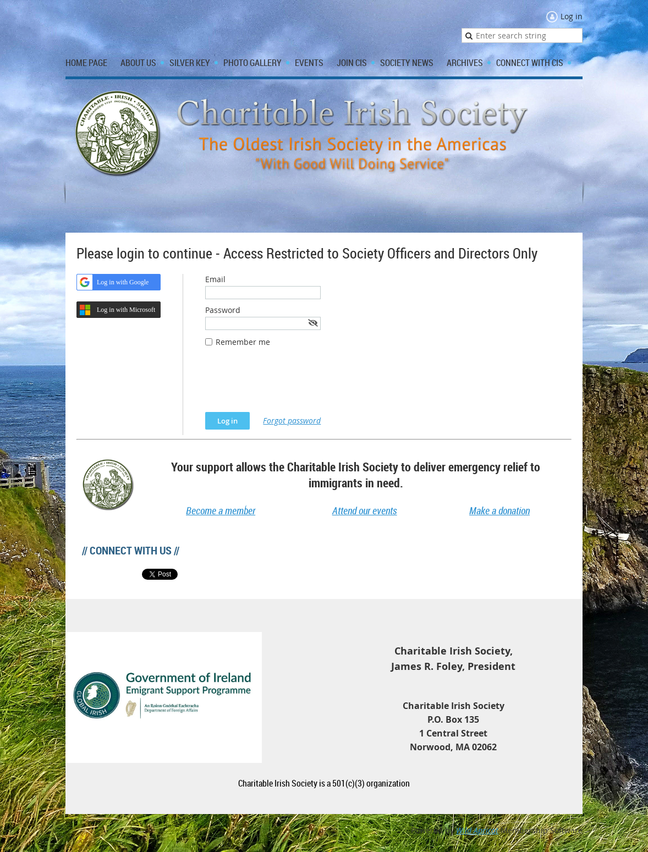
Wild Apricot (477, 830)
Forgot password (292, 420)
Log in (572, 16)
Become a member (220, 510)
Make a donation (499, 510)
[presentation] (288, 385)
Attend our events (364, 510)
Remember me (243, 342)
